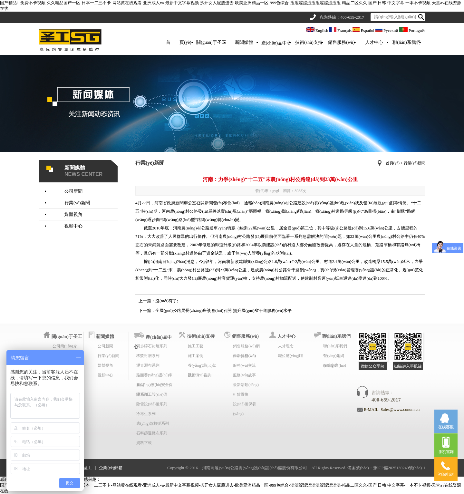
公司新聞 (73, 191)
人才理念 (286, 346)
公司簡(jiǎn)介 (65, 346)
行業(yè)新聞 (77, 202)
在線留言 (331, 365)
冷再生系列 (146, 414)
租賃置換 (240, 394)
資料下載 (144, 443)
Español (364, 30)
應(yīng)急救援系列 (152, 423)
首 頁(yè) (178, 42)
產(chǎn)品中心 (276, 43)
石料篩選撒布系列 (151, 433)
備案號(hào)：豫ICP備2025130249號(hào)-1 (386, 467)
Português (412, 30)
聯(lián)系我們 (406, 42)
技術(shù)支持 (309, 42)
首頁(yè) (393, 163)
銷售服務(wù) (341, 42)
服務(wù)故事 (244, 375)
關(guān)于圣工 (211, 42)
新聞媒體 (244, 42)
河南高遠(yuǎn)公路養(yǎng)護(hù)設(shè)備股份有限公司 (254, 467)
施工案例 (195, 356)
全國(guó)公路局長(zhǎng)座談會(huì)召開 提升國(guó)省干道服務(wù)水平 (223, 310)
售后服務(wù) (244, 356)
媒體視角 (73, 214)
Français (341, 30)
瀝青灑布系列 (148, 365)
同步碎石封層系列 (151, 346)
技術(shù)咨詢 (199, 375)
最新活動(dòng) (246, 385)
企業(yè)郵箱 (110, 467)
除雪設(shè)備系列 (151, 404)
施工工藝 (195, 346)
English (317, 30)
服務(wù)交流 (244, 365)
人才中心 (374, 42)
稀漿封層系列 (148, 356)
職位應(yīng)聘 (290, 356)
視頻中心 (73, 226)
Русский (387, 30)
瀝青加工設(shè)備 (151, 394)
